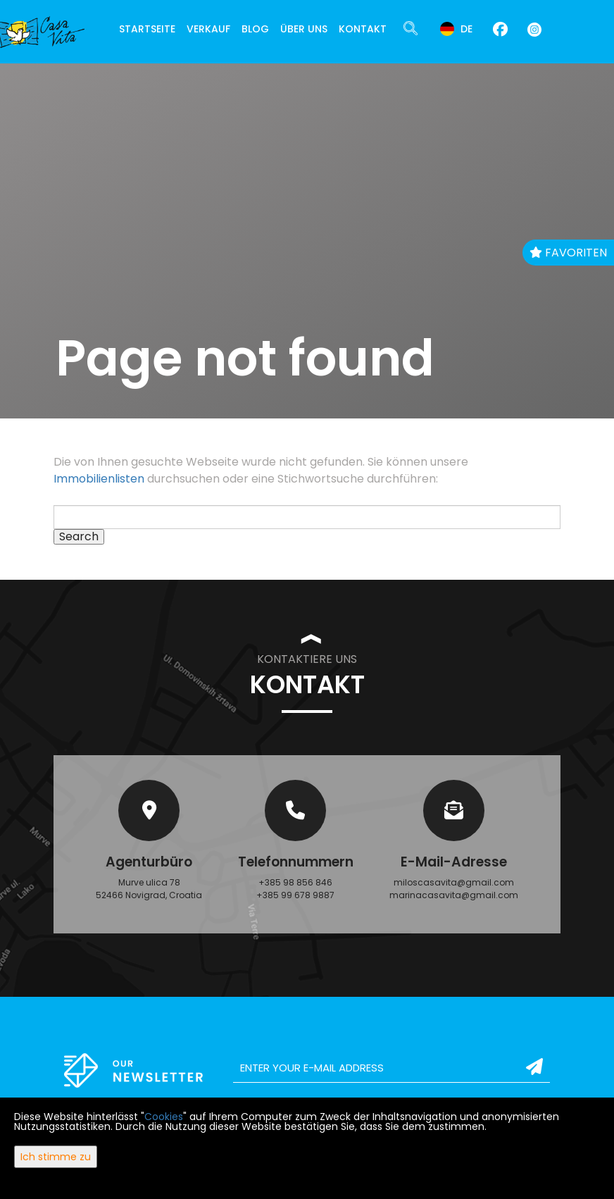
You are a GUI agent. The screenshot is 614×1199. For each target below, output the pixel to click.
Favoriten (568, 252)
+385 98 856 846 (295, 882)
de (456, 29)
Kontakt (363, 29)
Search (79, 537)
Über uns (303, 29)
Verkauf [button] (208, 29)
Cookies (163, 1117)
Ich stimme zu (55, 1157)
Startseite (147, 29)
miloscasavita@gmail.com (454, 882)
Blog (255, 29)
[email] (391, 1068)
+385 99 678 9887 (295, 895)
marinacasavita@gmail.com (453, 895)
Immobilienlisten (99, 479)
